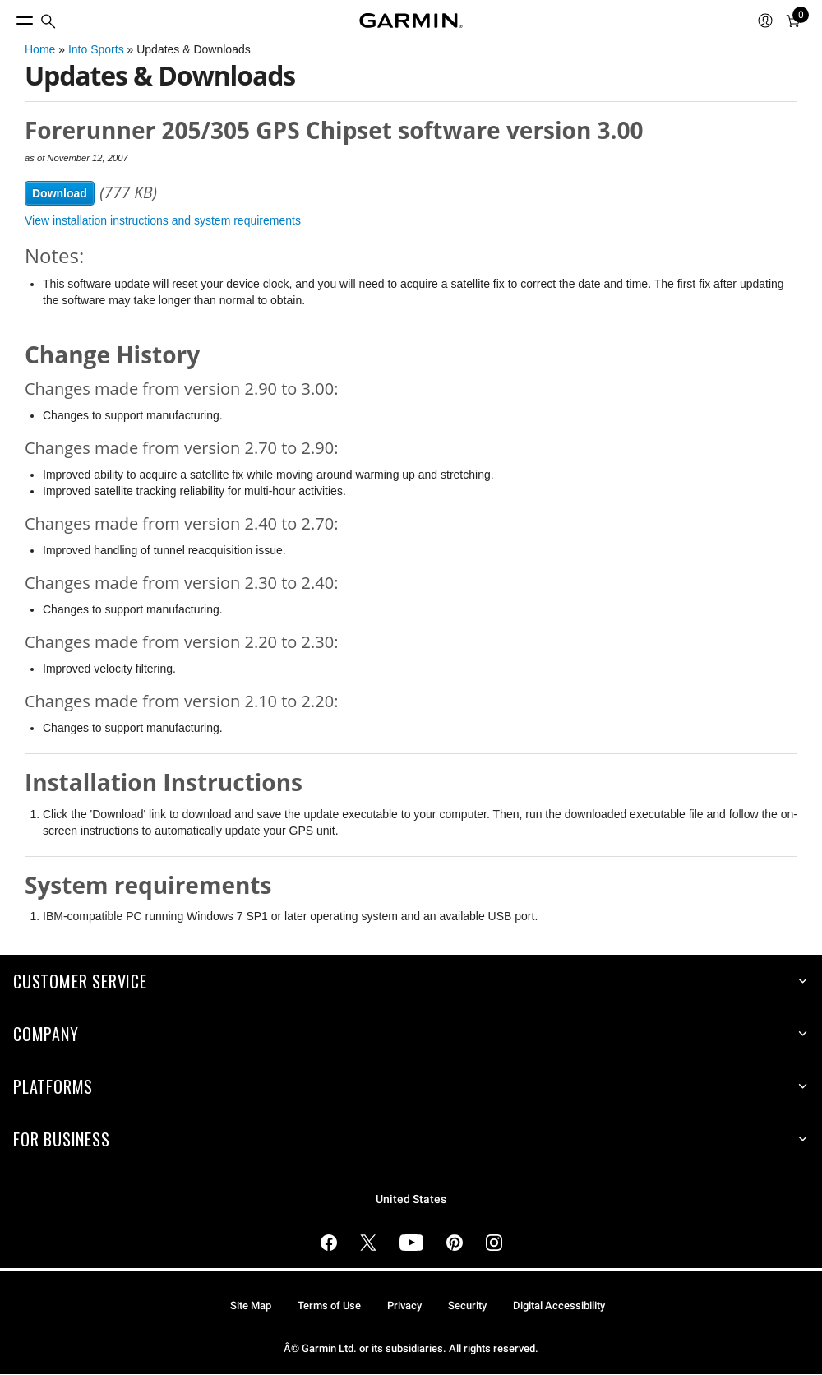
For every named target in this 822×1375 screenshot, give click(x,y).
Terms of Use (329, 1305)
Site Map (250, 1305)
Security (467, 1305)
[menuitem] (48, 21)
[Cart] (793, 20)
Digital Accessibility (559, 1305)
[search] (48, 21)
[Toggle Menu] (10, 16)
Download (59, 193)
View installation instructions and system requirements (163, 220)
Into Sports (96, 49)
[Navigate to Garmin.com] (411, 20)
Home (40, 49)
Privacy (404, 1305)
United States (411, 1199)
